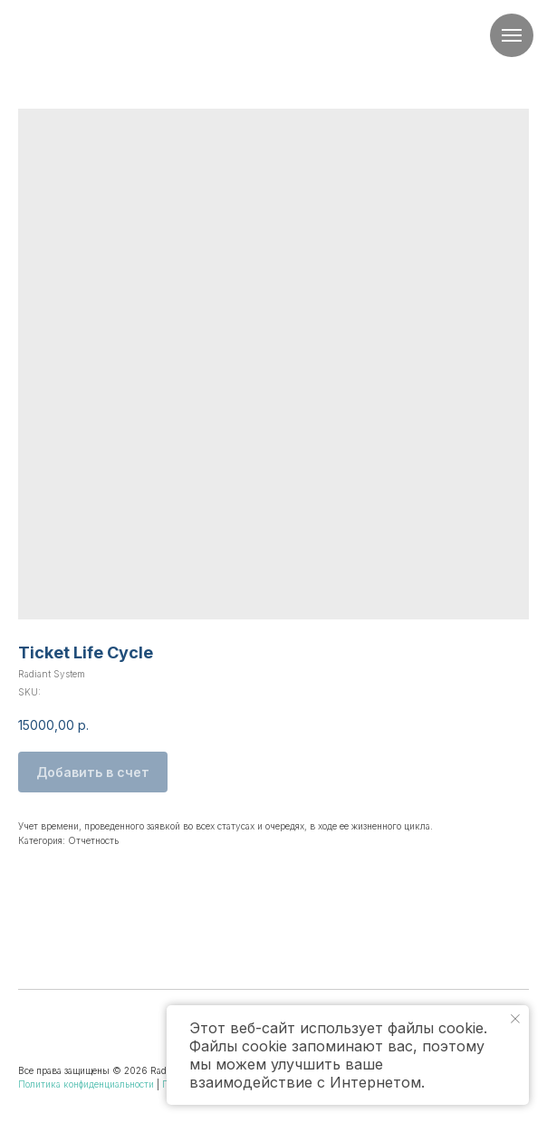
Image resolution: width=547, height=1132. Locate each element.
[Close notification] (515, 1019)
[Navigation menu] (512, 35)
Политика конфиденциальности (86, 1084)
